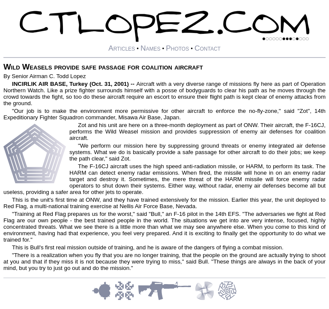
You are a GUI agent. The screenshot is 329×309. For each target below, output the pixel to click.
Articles (121, 48)
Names (151, 48)
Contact (207, 48)
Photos (177, 48)
